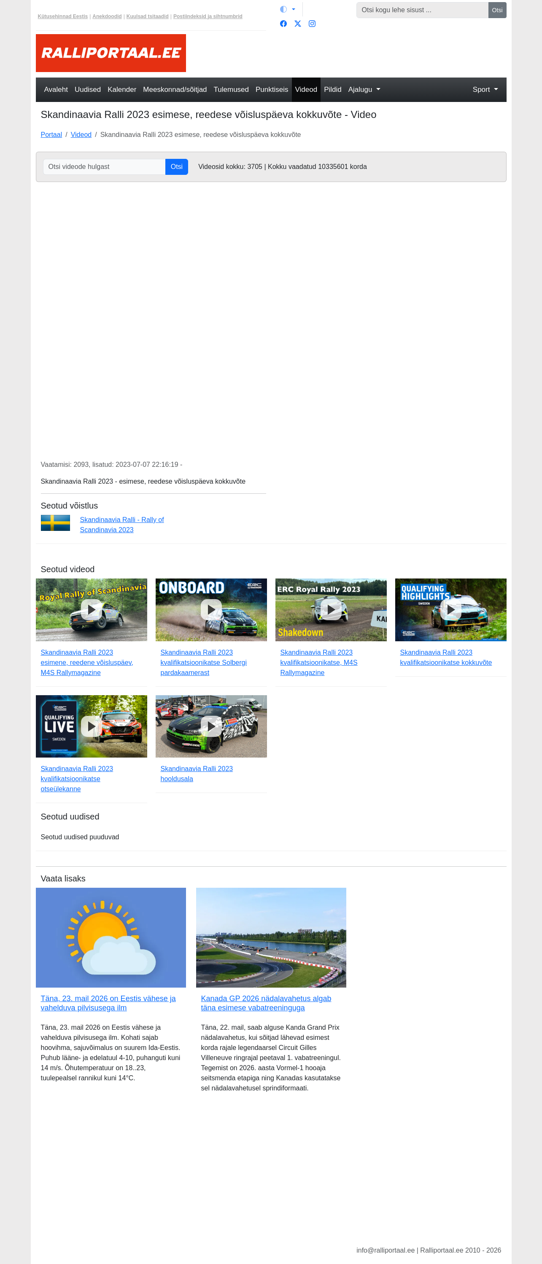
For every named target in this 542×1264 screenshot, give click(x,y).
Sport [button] (482, 90)
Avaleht (56, 90)
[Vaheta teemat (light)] (287, 9)
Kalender (122, 90)
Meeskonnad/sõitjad (175, 90)
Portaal (51, 134)
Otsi (497, 10)
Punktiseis (272, 90)
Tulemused (231, 90)
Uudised (88, 90)
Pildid (333, 90)
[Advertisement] (351, 53)
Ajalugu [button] (361, 90)
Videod (306, 90)
